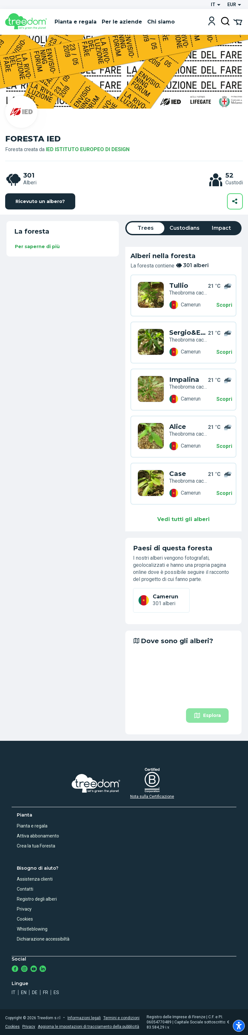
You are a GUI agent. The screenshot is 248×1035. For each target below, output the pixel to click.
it (14, 992)
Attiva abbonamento (38, 835)
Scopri (224, 305)
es (56, 992)
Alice (177, 426)
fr (45, 992)
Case (177, 474)
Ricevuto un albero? (40, 201)
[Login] (211, 21)
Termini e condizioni (121, 1018)
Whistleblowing (32, 929)
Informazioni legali (84, 1018)
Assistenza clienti (35, 879)
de (34, 992)
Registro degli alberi (37, 899)
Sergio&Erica (188, 332)
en (23, 992)
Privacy (24, 909)
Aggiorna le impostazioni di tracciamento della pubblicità (88, 1026)
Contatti (25, 889)
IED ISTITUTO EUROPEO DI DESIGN (87, 149)
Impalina (184, 379)
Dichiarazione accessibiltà (43, 939)
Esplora (207, 715)
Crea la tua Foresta (36, 845)
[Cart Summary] (238, 21)
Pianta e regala (32, 825)
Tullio (178, 285)
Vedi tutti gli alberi (183, 519)
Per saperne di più (37, 246)
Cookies (25, 919)
